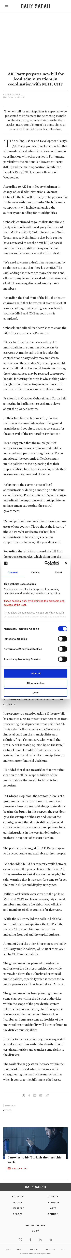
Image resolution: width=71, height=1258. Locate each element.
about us (34, 1249)
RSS (62, 1249)
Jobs (8, 1249)
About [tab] (58, 572)
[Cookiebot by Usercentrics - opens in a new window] (45, 563)
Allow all (35, 673)
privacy (20, 1249)
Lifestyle (18, 1208)
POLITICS (17, 1196)
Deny (35, 692)
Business (53, 1202)
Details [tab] (35, 572)
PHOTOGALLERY (20, 1168)
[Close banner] (66, 563)
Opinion (53, 1214)
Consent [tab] (13, 572)
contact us (50, 1249)
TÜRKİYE (53, 1196)
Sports (17, 1214)
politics (7, 1110)
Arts (53, 1208)
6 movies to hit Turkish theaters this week (34, 1160)
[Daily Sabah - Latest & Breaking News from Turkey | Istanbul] (35, 6)
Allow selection (35, 683)
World (17, 1202)
